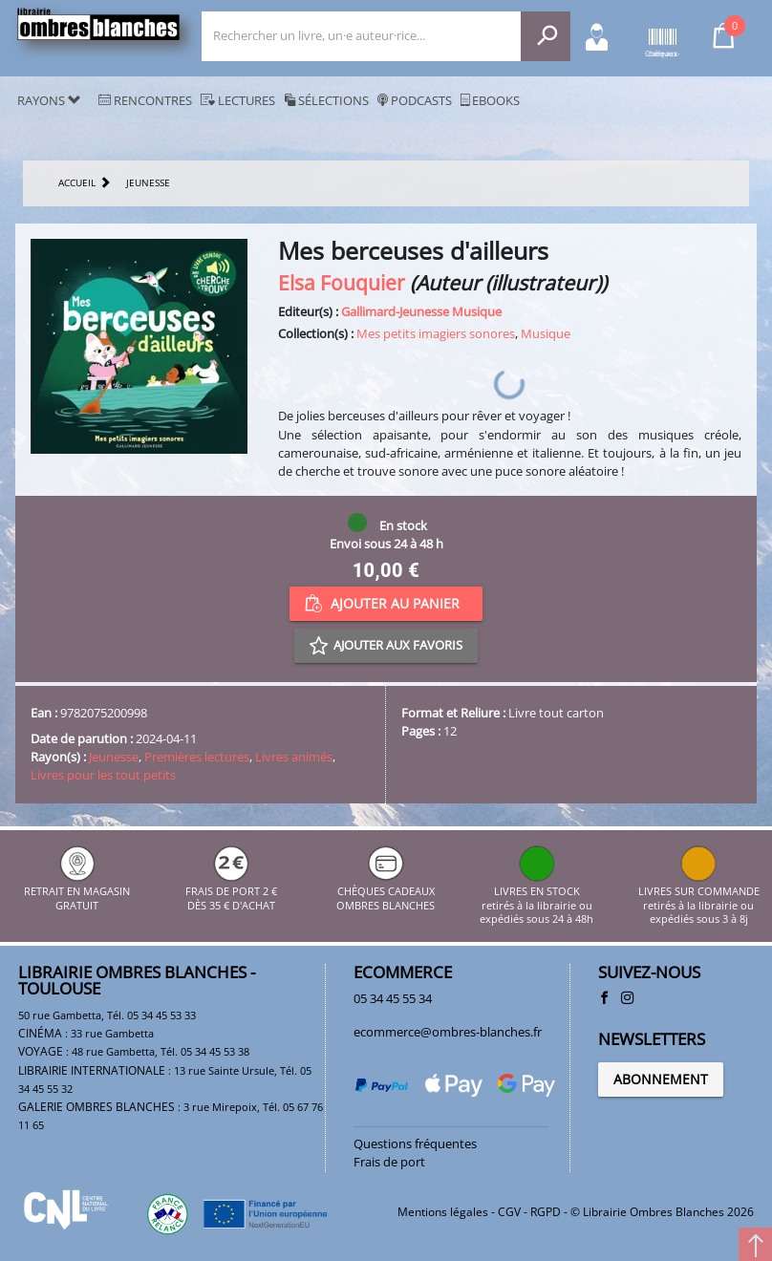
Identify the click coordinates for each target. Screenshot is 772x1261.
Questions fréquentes (415, 1143)
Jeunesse (114, 756)
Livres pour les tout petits (103, 774)
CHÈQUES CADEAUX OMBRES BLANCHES (385, 891)
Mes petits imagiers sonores (435, 333)
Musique (545, 333)
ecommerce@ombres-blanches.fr (448, 1031)
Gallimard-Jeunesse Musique (421, 311)
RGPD (545, 1212)
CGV (509, 1212)
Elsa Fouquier (341, 282)
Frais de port (389, 1161)
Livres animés (293, 756)
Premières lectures (196, 756)
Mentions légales (442, 1212)
